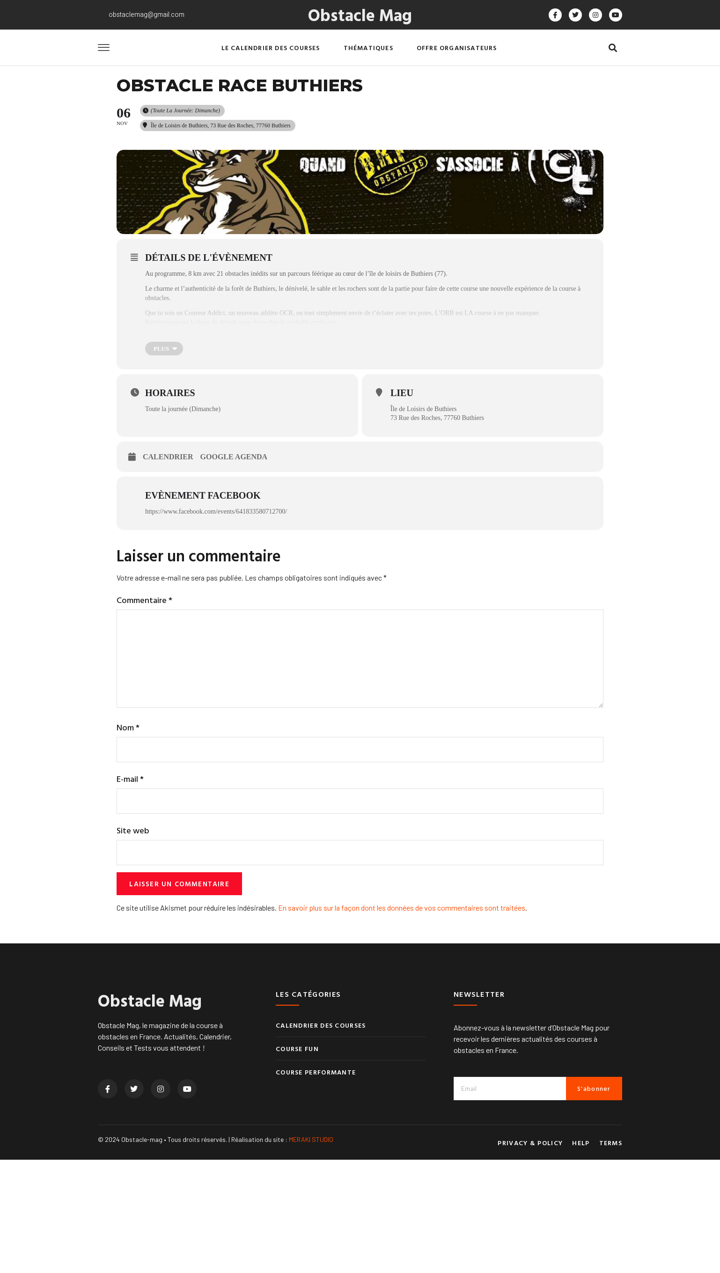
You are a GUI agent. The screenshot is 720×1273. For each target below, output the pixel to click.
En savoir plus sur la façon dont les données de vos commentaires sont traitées (401, 1020)
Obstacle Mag (360, 14)
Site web (133, 941)
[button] (612, 48)
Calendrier (168, 560)
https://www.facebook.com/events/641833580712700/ (216, 614)
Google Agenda (234, 560)
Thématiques (368, 47)
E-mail (130, 889)
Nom (128, 837)
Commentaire (144, 703)
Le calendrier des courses (270, 47)
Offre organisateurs (457, 47)
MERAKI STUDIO (311, 1253)
